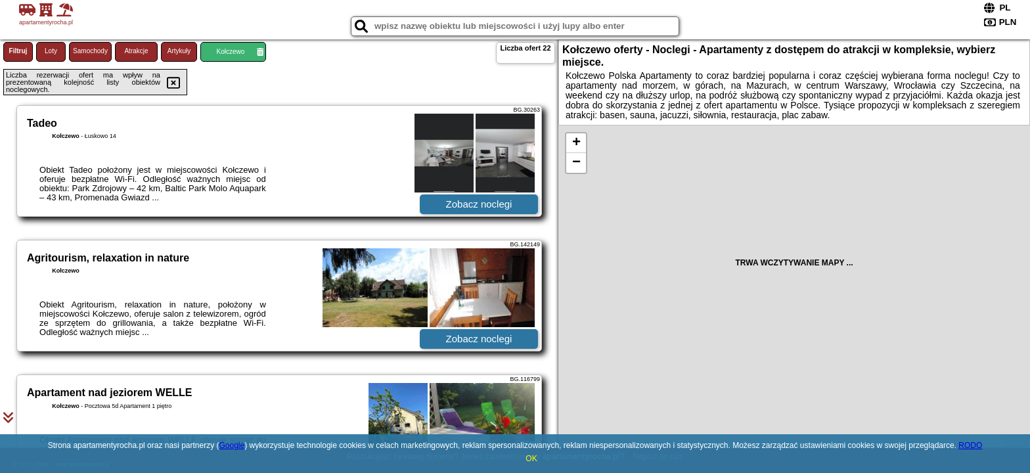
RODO (970, 445)
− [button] (576, 163)
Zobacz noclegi (479, 204)
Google (231, 445)
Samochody (90, 51)
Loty (51, 51)
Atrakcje (136, 51)
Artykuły (179, 51)
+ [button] (576, 143)
